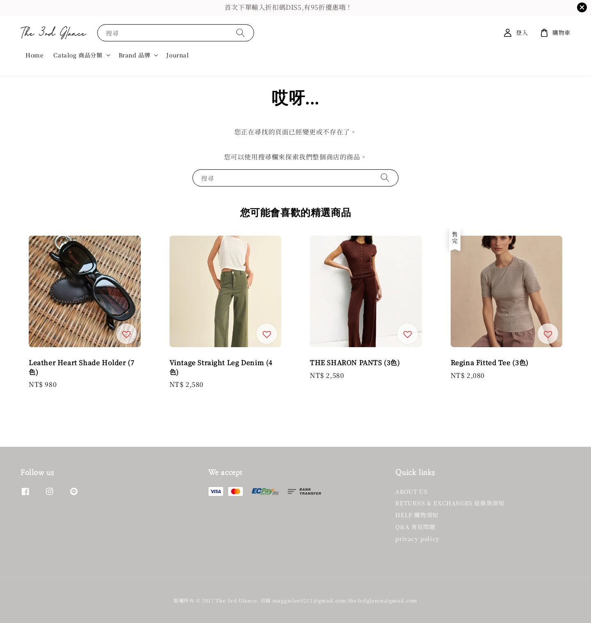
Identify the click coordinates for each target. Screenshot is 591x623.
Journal (177, 55)
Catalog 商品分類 (77, 55)
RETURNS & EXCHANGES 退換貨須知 (449, 503)
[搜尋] (240, 33)
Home (34, 55)
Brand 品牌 (135, 55)
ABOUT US (411, 492)
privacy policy (417, 538)
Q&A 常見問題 (415, 527)
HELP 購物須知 (416, 515)
